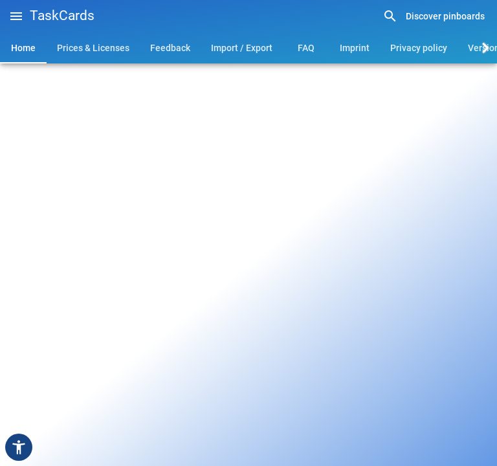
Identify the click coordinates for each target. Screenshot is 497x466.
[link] (433, 16)
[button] (16, 16)
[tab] (23, 47)
